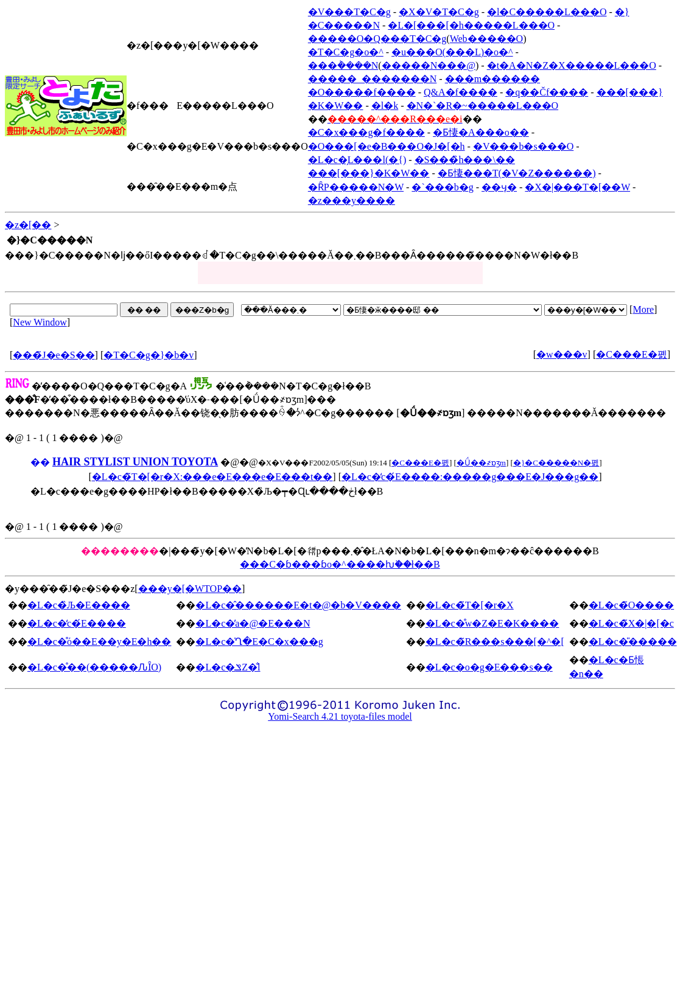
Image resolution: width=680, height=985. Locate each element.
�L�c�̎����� (633, 641)
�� (40, 462)
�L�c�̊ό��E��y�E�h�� (99, 641)
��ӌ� (499, 187)
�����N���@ (428, 65)
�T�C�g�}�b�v (148, 355)
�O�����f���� (362, 92)
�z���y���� (351, 200)
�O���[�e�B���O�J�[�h (386, 146)
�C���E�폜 (631, 354)
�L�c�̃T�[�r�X (470, 605)
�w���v (561, 354)
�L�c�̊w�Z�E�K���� (492, 623)
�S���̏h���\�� (465, 160)
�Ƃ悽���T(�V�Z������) (517, 173)
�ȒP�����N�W (356, 187)
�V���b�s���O (523, 146)
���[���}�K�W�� (369, 173)
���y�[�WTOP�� (190, 588)
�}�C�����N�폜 (556, 462)
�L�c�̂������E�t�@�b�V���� (298, 605)
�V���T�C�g (349, 12)
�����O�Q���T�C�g (377, 38)
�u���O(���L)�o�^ (452, 52)
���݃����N (343, 65)
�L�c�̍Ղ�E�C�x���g (259, 641)
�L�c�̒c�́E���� (76, 623)
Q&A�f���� (460, 92)
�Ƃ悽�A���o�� (481, 132)
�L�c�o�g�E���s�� (489, 667)
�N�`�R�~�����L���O (483, 105)
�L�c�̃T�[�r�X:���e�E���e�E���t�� (212, 477)
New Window (39, 322)
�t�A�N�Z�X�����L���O (571, 65)
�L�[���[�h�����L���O (471, 25)
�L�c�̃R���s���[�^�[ (495, 641)
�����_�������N (372, 79)
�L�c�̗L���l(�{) (357, 160)
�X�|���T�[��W (577, 187)
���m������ (492, 79)
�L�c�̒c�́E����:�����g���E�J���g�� (470, 477)
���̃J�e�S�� (53, 355)
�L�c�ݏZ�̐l (227, 667)
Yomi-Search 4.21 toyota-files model (340, 716)
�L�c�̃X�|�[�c (631, 623)
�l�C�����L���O (546, 12)
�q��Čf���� (546, 92)
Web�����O (486, 38)
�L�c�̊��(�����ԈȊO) (94, 667)
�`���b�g (442, 187)
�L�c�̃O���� (631, 605)
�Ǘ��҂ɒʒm (481, 462)
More (643, 309)
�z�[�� (28, 225)
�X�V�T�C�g (439, 12)
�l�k (384, 105)
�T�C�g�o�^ (346, 52)
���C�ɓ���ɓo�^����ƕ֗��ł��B (340, 564)
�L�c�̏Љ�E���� (78, 605)
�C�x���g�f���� (366, 132)
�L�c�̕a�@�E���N (252, 623)
